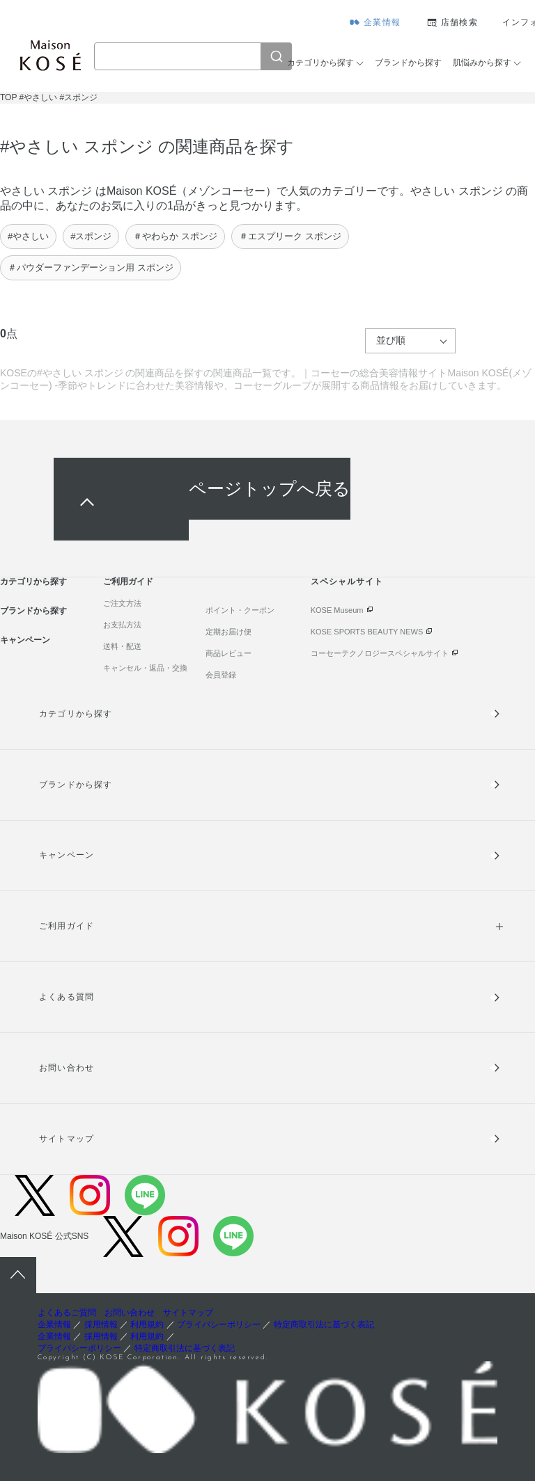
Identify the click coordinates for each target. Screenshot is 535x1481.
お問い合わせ (66, 1068)
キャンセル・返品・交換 (145, 668)
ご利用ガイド (128, 581)
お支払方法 (122, 625)
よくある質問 (66, 997)
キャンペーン (25, 640)
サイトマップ (66, 1139)
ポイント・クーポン (240, 610)
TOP (8, 97)
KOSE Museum (337, 610)
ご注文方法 (122, 603)
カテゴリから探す (320, 62)
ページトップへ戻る (269, 488)
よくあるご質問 (67, 1313)
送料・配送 (122, 646)
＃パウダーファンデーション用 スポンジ (90, 267)
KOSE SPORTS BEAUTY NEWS (367, 631)
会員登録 (221, 675)
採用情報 (101, 1324)
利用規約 (147, 1324)
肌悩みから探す (482, 62)
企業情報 (382, 22)
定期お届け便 (228, 631)
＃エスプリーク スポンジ (290, 236)
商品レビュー (228, 653)
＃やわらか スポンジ (175, 236)
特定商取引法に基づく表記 (324, 1324)
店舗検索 (459, 22)
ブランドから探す (408, 62)
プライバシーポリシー (219, 1324)
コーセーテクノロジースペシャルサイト (380, 653)
